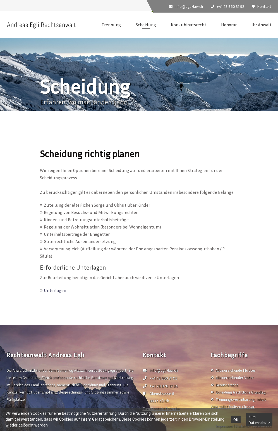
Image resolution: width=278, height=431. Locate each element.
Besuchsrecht (224, 384)
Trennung (111, 24)
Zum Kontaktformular (161, 408)
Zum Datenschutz (259, 419)
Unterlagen (55, 290)
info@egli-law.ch (160, 370)
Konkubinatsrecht (188, 24)
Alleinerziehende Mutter (232, 370)
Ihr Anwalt (261, 24)
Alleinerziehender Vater (232, 377)
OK (235, 419)
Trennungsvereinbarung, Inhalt (238, 399)
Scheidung (146, 24)
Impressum (224, 426)
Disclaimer (243, 426)
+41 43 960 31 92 (160, 378)
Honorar (229, 24)
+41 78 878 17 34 (160, 385)
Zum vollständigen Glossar (232, 406)
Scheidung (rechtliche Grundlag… (239, 392)
